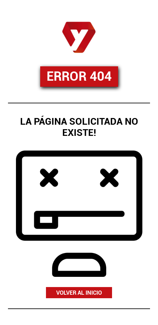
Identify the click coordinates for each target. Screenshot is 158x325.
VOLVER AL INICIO (79, 292)
